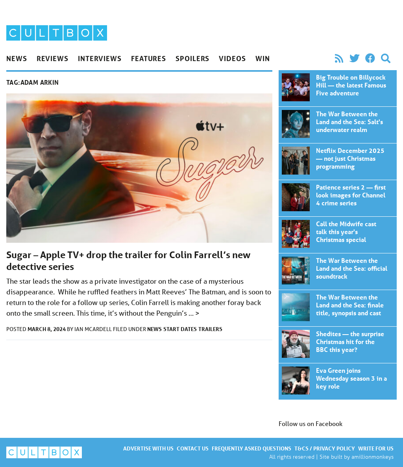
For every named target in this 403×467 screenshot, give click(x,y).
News (16, 58)
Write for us (376, 448)
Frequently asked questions (251, 448)
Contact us (193, 448)
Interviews (100, 58)
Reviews (52, 58)
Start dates (180, 329)
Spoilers (192, 58)
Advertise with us (148, 448)
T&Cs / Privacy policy (324, 448)
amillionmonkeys (372, 456)
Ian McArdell (93, 329)
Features (148, 58)
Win (262, 58)
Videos (232, 58)
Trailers (210, 329)
